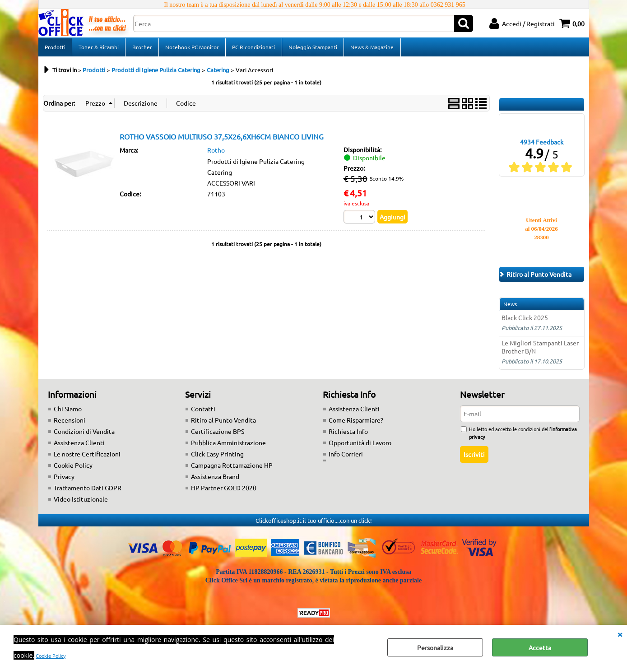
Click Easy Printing (217, 457)
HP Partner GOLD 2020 (223, 491)
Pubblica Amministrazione (228, 446)
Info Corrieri (346, 457)
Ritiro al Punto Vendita (223, 423)
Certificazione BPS (217, 434)
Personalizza (435, 647)
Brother (142, 48)
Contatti (203, 412)
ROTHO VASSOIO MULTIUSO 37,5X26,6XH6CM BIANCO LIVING (222, 139)
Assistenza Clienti (79, 446)
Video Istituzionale (81, 502)
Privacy (64, 479)
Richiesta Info (348, 434)
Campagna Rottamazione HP (232, 468)
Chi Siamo (68, 412)
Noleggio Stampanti (312, 48)
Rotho (216, 153)
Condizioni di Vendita (84, 434)
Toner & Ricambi (99, 48)
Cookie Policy (50, 655)
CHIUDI (619, 633)
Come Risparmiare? (356, 423)
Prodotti (55, 48)
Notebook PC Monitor (191, 48)
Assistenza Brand (215, 479)
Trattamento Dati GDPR (87, 491)
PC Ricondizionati (253, 48)
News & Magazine (371, 48)
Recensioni (69, 423)
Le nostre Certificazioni (87, 457)
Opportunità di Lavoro (360, 446)
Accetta (540, 647)
